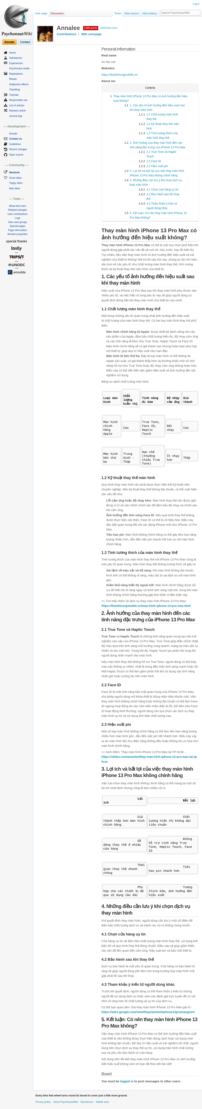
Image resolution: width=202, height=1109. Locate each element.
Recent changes (18, 149)
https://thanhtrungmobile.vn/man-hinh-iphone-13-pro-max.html (146, 605)
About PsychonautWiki (65, 1102)
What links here (17, 206)
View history (149, 13)
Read (118, 13)
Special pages (17, 226)
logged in (126, 1081)
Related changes (17, 209)
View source (131, 13)
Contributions (66, 34)
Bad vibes (14, 188)
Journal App (15, 116)
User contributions (17, 214)
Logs (17, 218)
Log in (196, 3)
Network (14, 172)
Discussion (57, 13)
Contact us (15, 138)
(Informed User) (108, 27)
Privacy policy (43, 1102)
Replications (16, 73)
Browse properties (17, 234)
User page (41, 13)
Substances (15, 57)
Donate (9, 42)
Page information (17, 230)
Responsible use (18, 100)
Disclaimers (86, 1102)
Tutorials (14, 94)
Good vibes (15, 177)
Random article (17, 110)
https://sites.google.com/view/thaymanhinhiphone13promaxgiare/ (148, 1012)
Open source (16, 154)
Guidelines (15, 144)
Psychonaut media (19, 68)
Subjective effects (19, 84)
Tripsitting (14, 89)
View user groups (17, 222)
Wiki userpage (91, 34)
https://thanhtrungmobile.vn (120, 74)
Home (12, 52)
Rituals (13, 79)
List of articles (16, 105)
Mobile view (102, 1102)
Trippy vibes (15, 183)
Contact (25, 42)
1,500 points (90, 28)
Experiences (16, 63)
